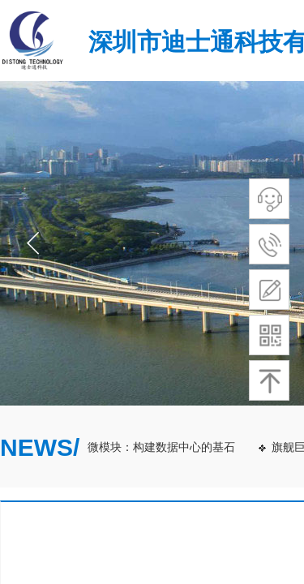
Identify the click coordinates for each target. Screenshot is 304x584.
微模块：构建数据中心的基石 (163, 447)
